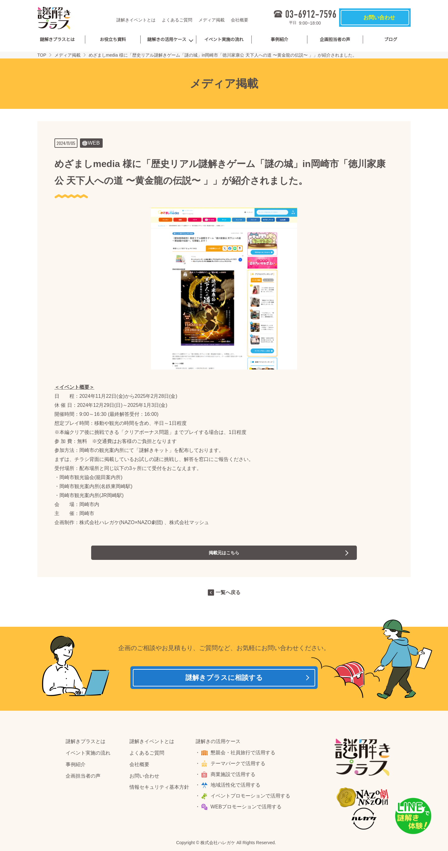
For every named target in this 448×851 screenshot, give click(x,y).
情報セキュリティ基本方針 (159, 789)
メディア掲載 (211, 19)
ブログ (390, 39)
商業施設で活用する (234, 776)
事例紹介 (279, 39)
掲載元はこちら (224, 552)
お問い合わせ (144, 778)
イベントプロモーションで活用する (251, 798)
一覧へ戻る (228, 592)
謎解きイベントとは (136, 19)
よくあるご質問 (177, 19)
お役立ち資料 (113, 39)
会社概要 (239, 19)
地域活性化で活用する (236, 787)
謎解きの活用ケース (166, 39)
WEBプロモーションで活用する (247, 808)
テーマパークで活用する (239, 765)
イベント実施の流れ (224, 39)
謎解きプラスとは (57, 39)
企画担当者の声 (335, 39)
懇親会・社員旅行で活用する (244, 754)
